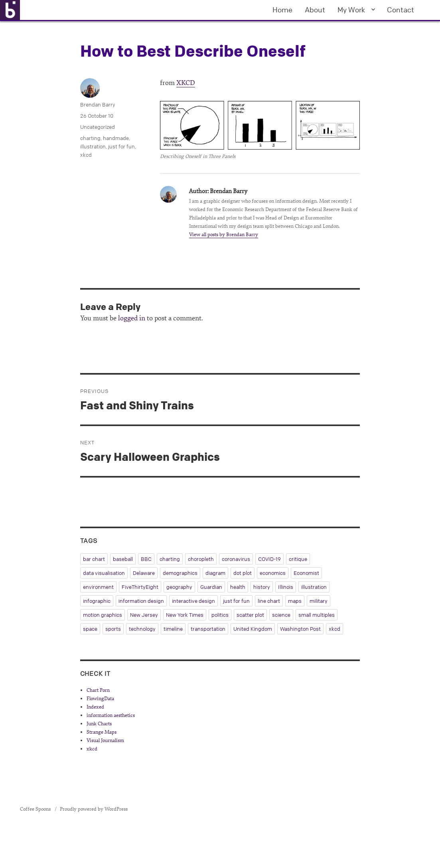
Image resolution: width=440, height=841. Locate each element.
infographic (96, 601)
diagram (215, 573)
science (281, 615)
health (237, 587)
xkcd (86, 155)
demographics (180, 573)
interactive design (193, 601)
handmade (116, 138)
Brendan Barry (97, 104)
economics (273, 573)
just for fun (121, 146)
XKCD (185, 83)
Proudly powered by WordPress (94, 809)
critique (298, 559)
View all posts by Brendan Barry (223, 234)
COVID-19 (269, 559)
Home (282, 9)
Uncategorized (97, 127)
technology (142, 629)
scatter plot (250, 615)
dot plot (242, 573)
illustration (93, 146)
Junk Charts (99, 724)
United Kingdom (252, 629)
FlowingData (100, 698)
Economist (306, 573)
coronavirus (236, 559)
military (319, 601)
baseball (123, 559)
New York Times (184, 615)
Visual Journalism (105, 740)
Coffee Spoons (36, 809)
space (90, 629)
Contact (400, 9)
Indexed (95, 707)
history (261, 587)
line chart (269, 601)
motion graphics (102, 615)
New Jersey (144, 615)
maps (295, 601)
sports (113, 629)
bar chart (94, 559)
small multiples (316, 615)
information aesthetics (111, 715)
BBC (146, 559)
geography (179, 587)
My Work (351, 9)
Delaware (144, 573)
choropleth (201, 559)
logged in (131, 318)
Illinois (285, 587)
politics (220, 615)
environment (98, 587)
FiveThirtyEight (140, 587)
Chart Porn (98, 690)
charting (90, 138)
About (315, 9)
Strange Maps (101, 732)
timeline (173, 629)
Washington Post (300, 629)
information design (141, 601)
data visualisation (104, 573)
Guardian (211, 587)
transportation (208, 629)
